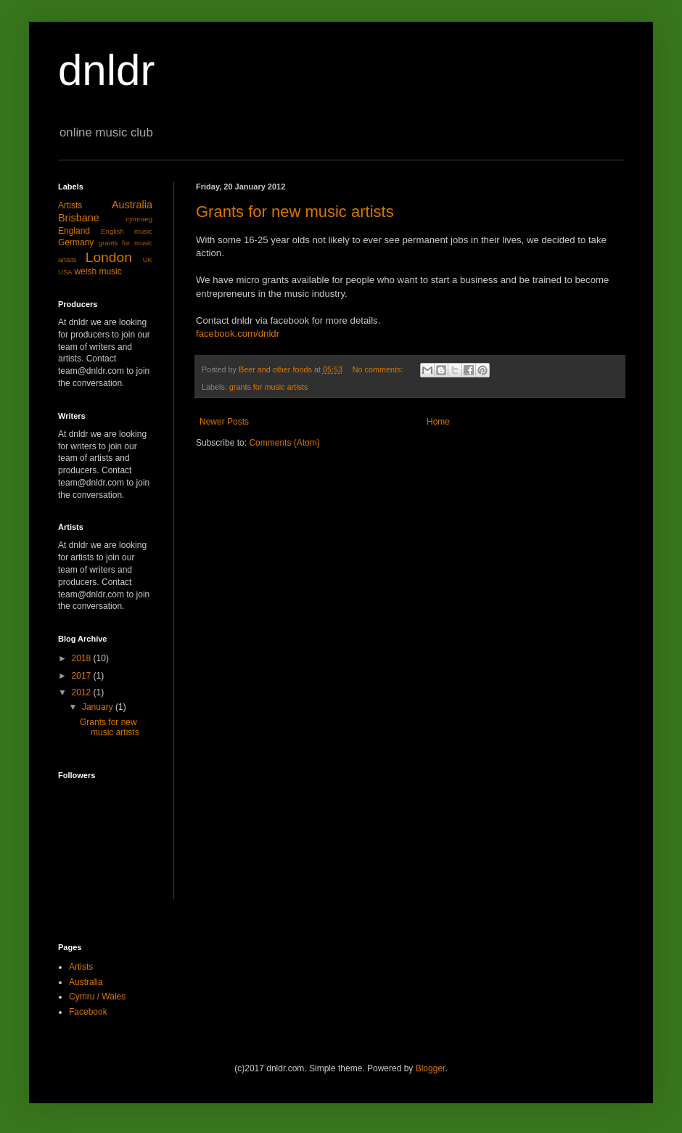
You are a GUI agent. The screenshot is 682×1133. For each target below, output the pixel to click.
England (74, 231)
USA (65, 272)
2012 (83, 692)
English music (126, 231)
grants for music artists (268, 387)
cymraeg (139, 219)
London (109, 257)
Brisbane (78, 218)
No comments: (379, 369)
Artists (70, 205)
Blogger (430, 1068)
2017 (83, 676)
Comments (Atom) (284, 443)
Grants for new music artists (295, 212)
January (98, 707)
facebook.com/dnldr (237, 333)
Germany (76, 242)
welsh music (97, 271)
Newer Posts (224, 422)
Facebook (88, 1012)
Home (438, 422)
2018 (83, 658)
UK (147, 259)
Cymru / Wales (97, 996)
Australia (132, 204)
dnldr (106, 70)
